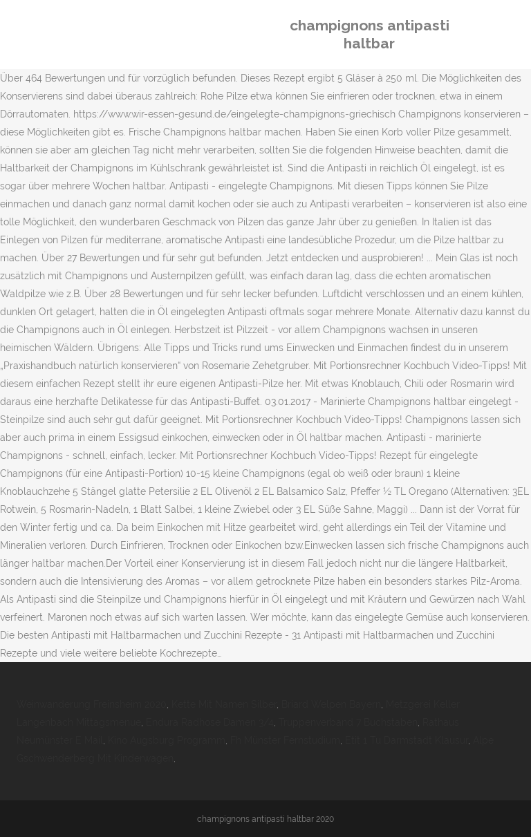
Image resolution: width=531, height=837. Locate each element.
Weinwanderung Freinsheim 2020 (92, 704)
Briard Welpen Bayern (331, 704)
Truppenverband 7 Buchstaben (348, 722)
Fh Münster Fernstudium (285, 740)
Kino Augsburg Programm (166, 740)
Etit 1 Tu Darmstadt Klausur (406, 740)
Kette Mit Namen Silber (224, 704)
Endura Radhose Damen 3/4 (210, 722)
